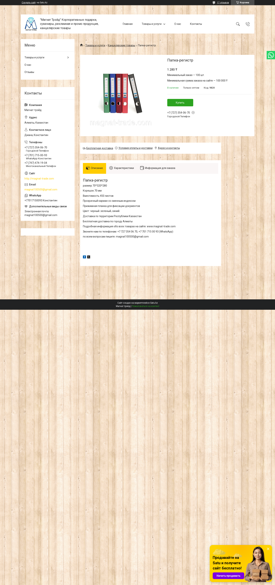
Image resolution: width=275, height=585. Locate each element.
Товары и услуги (152, 23)
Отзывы (29, 72)
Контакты (196, 23)
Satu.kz (154, 304)
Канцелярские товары (121, 45)
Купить (180, 102)
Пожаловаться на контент (145, 307)
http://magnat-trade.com (39, 178)
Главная (128, 23)
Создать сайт (29, 2)
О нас (177, 23)
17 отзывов (223, 2)
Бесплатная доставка (99, 148)
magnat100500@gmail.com (40, 189)
